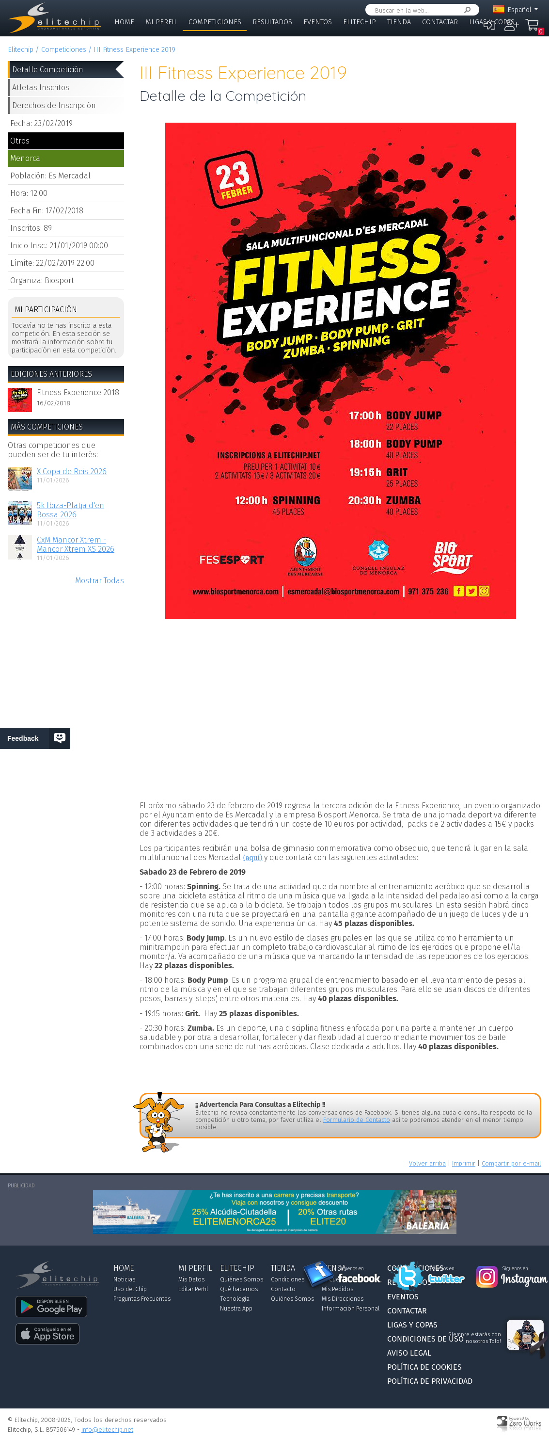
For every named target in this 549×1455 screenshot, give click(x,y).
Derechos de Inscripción (54, 105)
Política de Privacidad (429, 1381)
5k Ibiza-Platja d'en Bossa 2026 (70, 510)
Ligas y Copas (492, 22)
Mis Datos (191, 1279)
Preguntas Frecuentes (142, 1298)
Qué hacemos (239, 1289)
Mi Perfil (161, 22)
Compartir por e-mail (511, 1163)
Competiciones (214, 22)
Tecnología (235, 1298)
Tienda (399, 22)
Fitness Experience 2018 (78, 392)
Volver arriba (427, 1163)
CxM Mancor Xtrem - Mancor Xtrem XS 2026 (75, 544)
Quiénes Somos (241, 1279)
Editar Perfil (193, 1289)
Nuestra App (236, 1308)
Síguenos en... (352, 1269)
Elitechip (359, 22)
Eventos (317, 22)
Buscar (465, 10)
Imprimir (463, 1163)
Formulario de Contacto (356, 1119)
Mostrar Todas (99, 580)
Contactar (440, 22)
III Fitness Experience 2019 (134, 50)
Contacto (283, 1289)
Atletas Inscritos (40, 87)
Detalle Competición (47, 69)
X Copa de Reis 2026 (72, 471)
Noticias (124, 1279)
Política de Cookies (424, 1367)
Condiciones (287, 1279)
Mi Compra (534, 29)
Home (124, 22)
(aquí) (253, 857)
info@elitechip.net (107, 1429)
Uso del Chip (130, 1289)
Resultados (272, 22)
